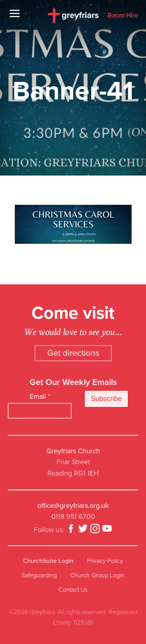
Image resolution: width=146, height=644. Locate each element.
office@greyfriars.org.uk (73, 505)
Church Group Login (97, 575)
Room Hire (122, 16)
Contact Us (73, 590)
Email (40, 396)
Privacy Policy (105, 561)
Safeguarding (39, 575)
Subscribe (106, 399)
